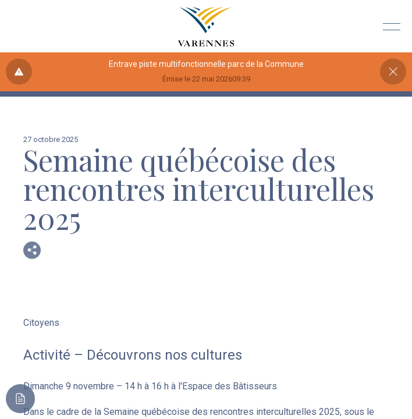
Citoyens (41, 322)
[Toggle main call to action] (20, 398)
